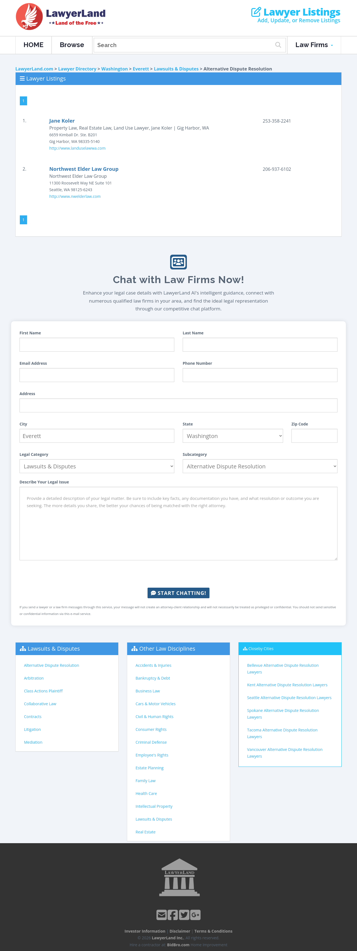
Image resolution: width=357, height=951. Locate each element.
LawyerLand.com (34, 69)
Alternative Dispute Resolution (51, 665)
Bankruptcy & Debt (153, 678)
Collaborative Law (40, 703)
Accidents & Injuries (153, 665)
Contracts (33, 716)
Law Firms (314, 45)
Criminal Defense (151, 742)
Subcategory (195, 454)
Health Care (146, 793)
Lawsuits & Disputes (176, 69)
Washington (114, 69)
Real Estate (146, 832)
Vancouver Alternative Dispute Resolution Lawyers (284, 753)
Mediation (33, 742)
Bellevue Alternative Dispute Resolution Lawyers (283, 669)
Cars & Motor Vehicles (155, 703)
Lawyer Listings (295, 12)
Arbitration (34, 678)
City (23, 424)
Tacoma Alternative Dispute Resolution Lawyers (282, 733)
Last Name (193, 332)
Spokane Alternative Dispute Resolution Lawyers (283, 714)
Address (27, 393)
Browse (72, 45)
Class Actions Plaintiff (43, 691)
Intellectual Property (154, 806)
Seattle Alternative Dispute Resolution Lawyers (289, 697)
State (188, 424)
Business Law (148, 691)
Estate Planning (149, 767)
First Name (30, 332)
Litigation (32, 729)
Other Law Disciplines (167, 648)
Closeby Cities (261, 648)
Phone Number (197, 363)
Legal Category (34, 454)
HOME (33, 45)
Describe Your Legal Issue (44, 482)
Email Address (33, 363)
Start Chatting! (178, 593)
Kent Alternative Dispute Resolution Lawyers (287, 684)
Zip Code (299, 424)
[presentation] (178, 574)
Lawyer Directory (77, 69)
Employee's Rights (152, 755)
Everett (141, 69)
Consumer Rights (151, 729)
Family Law (146, 780)
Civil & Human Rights (154, 716)
